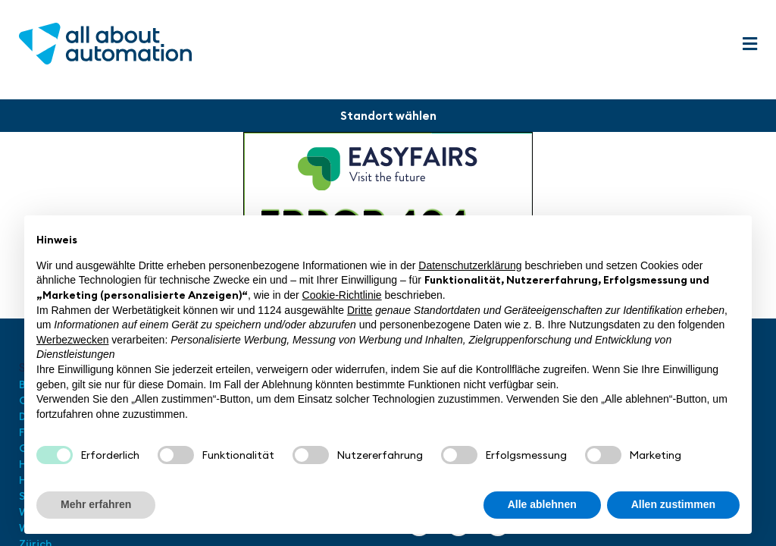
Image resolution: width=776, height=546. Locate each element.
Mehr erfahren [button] (96, 504)
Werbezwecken (72, 340)
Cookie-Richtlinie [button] (342, 295)
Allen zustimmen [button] (673, 504)
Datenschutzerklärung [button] (469, 265)
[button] (749, 44)
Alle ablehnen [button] (542, 504)
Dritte (359, 310)
